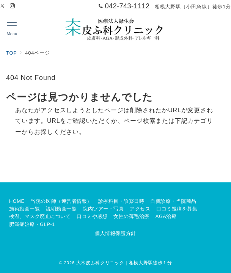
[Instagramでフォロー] (12, 6)
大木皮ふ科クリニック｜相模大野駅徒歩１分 (124, 262)
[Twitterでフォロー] (2, 6)
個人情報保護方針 (115, 233)
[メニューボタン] (12, 29)
